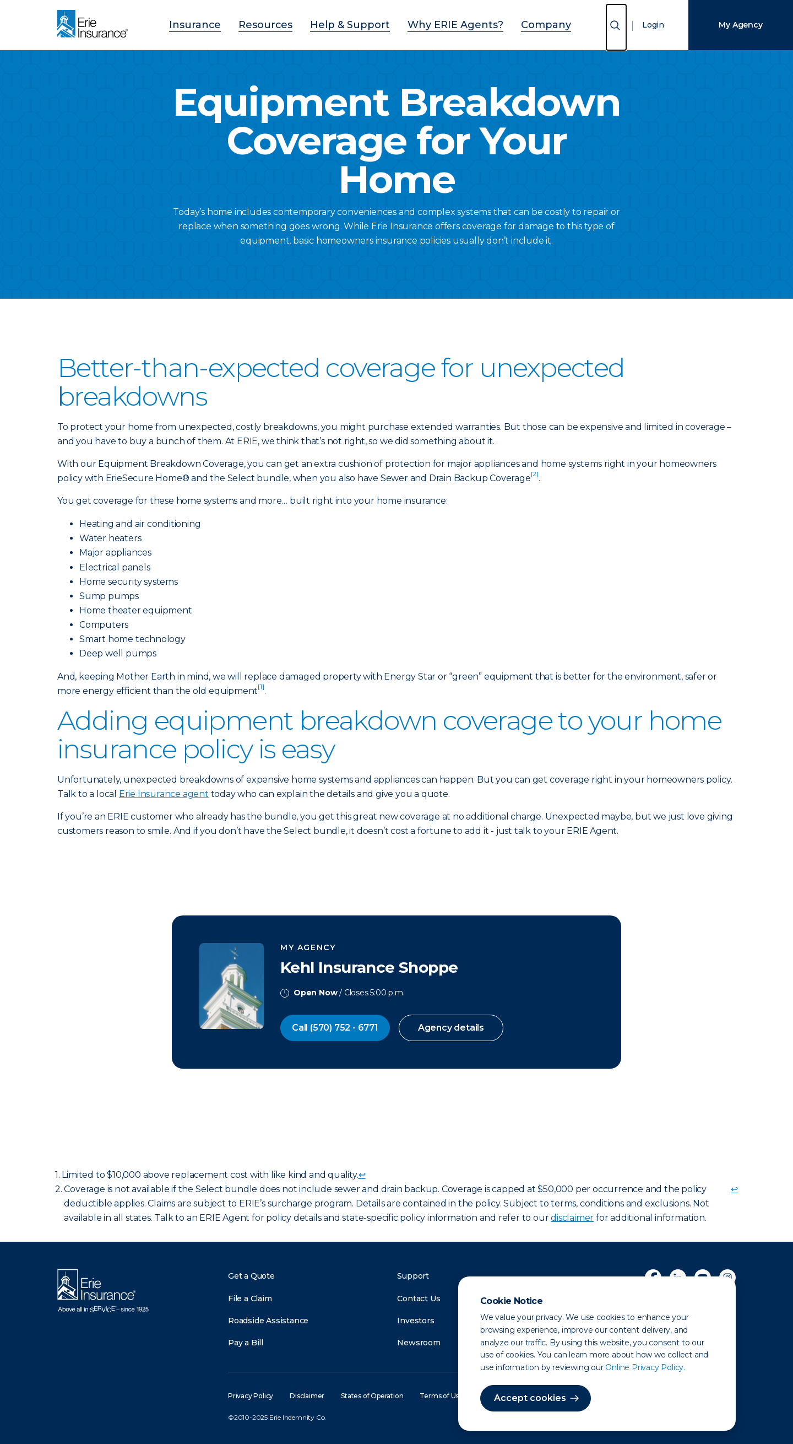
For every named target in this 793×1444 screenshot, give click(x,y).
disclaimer (572, 1218)
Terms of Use (441, 1396)
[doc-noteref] (535, 478)
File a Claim (250, 1298)
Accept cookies (530, 1398)
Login (653, 25)
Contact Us (418, 1298)
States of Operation (372, 1396)
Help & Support (354, 23)
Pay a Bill (245, 1343)
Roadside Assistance (268, 1321)
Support (413, 1276)
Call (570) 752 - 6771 (335, 1027)
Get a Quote (251, 1276)
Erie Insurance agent (164, 794)
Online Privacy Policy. (645, 1367)
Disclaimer (307, 1396)
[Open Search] (616, 27)
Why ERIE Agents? (441, 23)
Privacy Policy (250, 1396)
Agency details (451, 1027)
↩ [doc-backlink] (362, 1175)
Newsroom (418, 1343)
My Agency (740, 25)
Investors (415, 1321)
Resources (284, 23)
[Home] (95, 25)
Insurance (226, 23)
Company (515, 23)
